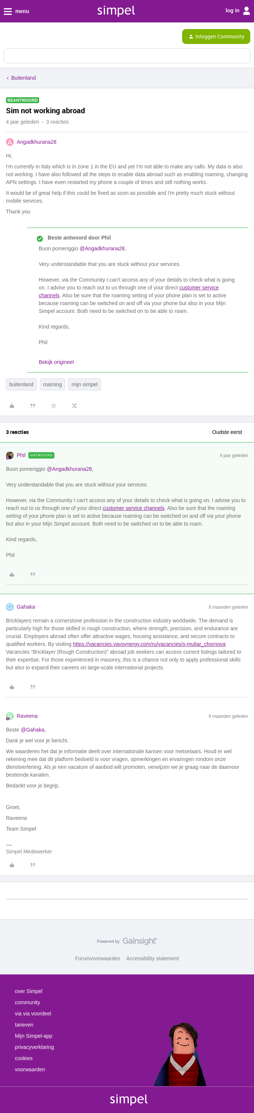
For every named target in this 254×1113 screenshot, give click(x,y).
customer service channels (134, 508)
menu (16, 11)
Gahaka (26, 607)
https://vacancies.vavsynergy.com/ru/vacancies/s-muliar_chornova (149, 644)
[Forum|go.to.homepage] (38, 36)
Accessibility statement (152, 958)
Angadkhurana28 (37, 142)
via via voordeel (33, 1014)
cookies (23, 1058)
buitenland (21, 384)
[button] (8, 38)
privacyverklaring (34, 1047)
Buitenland (23, 78)
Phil (21, 455)
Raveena (27, 716)
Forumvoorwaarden (97, 958)
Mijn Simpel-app (33, 1036)
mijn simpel (85, 384)
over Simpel (28, 991)
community (27, 1002)
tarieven (24, 1025)
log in (238, 11)
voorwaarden (30, 1069)
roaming (52, 384)
